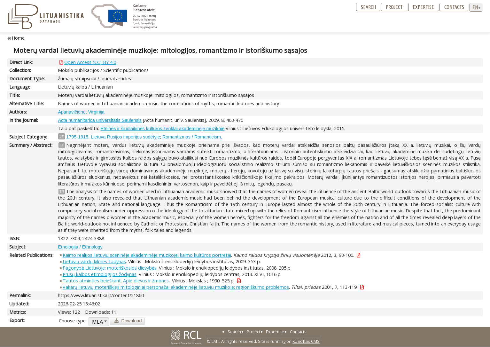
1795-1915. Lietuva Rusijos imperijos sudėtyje (113, 136)
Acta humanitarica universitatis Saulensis (100, 120)
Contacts (454, 7)
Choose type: (73, 321)
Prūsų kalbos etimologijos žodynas (99, 274)
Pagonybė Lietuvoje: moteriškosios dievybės (110, 268)
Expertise (423, 7)
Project (394, 7)
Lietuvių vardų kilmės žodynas (94, 261)
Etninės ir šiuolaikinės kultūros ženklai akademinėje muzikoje (162, 128)
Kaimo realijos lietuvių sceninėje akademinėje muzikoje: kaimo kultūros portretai (147, 255)
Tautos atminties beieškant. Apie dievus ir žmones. (116, 281)
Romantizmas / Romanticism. (192, 136)
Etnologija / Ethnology (80, 246)
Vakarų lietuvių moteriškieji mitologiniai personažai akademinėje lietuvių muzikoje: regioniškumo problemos (176, 287)
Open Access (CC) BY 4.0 (90, 62)
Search (368, 7)
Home (18, 38)
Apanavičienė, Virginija (81, 111)
